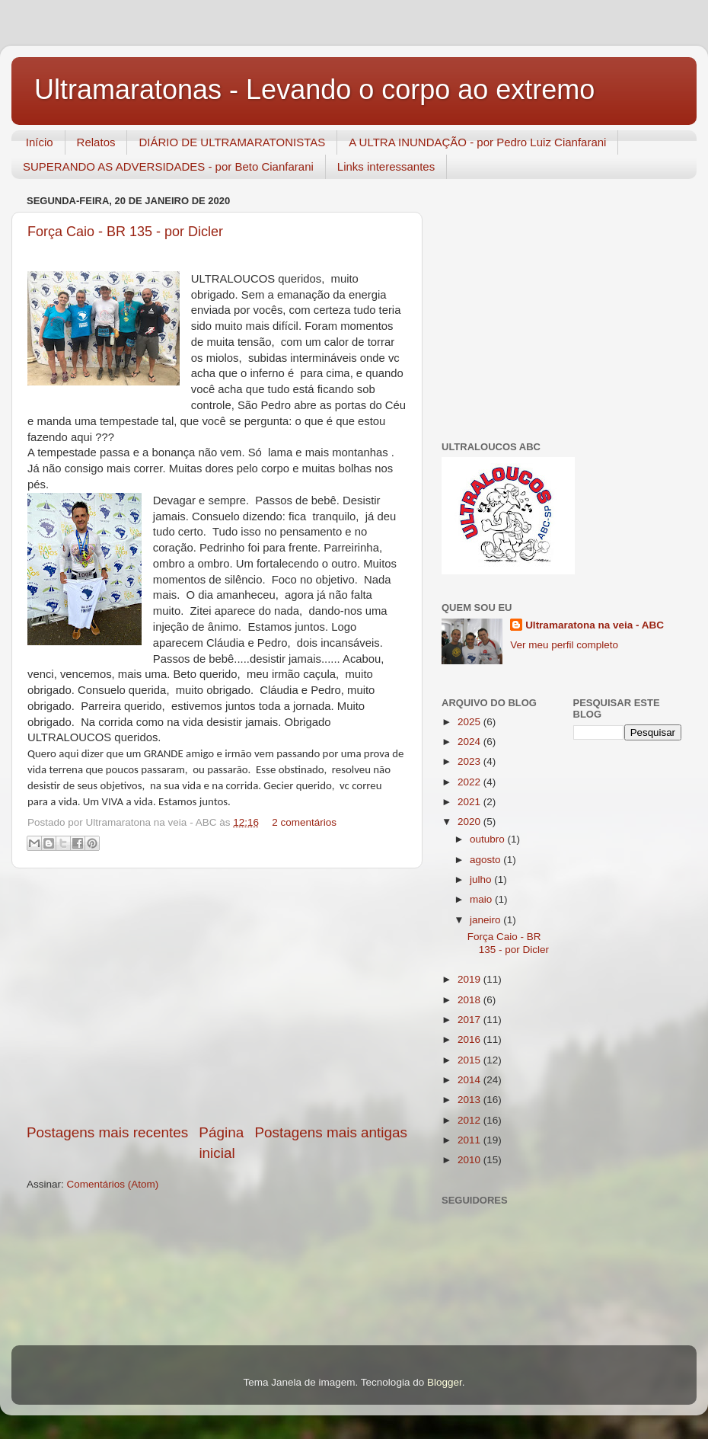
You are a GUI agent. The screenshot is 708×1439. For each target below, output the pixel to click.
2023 (470, 761)
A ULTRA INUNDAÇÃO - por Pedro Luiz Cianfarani (477, 142)
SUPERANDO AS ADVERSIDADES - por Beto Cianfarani (168, 166)
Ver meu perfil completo (564, 645)
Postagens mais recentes (107, 1132)
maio (482, 899)
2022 (470, 782)
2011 (470, 1140)
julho (482, 879)
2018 (470, 1000)
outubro (489, 839)
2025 (470, 721)
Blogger (444, 1382)
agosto (486, 859)
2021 (470, 801)
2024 (470, 741)
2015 (470, 1060)
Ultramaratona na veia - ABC (594, 625)
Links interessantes (386, 166)
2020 (470, 821)
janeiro (486, 920)
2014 (470, 1080)
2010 (470, 1160)
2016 (470, 1039)
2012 (470, 1120)
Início (39, 142)
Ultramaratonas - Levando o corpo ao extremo (314, 89)
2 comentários (304, 822)
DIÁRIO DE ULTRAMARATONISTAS (232, 142)
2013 (470, 1099)
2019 (470, 979)
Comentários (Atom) (113, 1184)
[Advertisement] (217, 995)
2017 (470, 1019)
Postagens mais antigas (330, 1132)
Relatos (96, 142)
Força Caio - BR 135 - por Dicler (508, 943)
